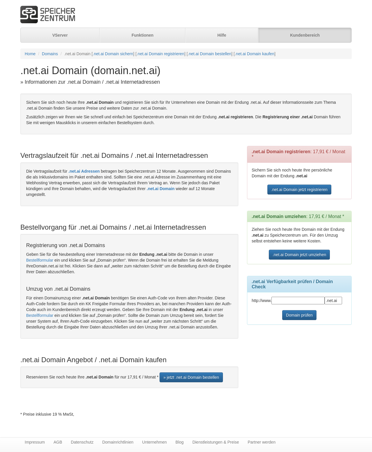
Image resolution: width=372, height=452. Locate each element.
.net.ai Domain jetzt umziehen (299, 254)
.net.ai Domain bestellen (209, 53)
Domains (50, 53)
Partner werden (262, 442)
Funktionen (142, 35)
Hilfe (221, 35)
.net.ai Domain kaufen (254, 53)
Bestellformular (39, 260)
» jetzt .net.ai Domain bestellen (191, 377)
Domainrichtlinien (117, 442)
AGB (57, 442)
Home (30, 53)
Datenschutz (82, 442)
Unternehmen (154, 442)
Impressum (35, 442)
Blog (180, 442)
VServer (60, 35)
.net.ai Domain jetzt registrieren (299, 189)
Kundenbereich (305, 35)
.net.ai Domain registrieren (160, 53)
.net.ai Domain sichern (113, 53)
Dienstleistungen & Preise (215, 442)
